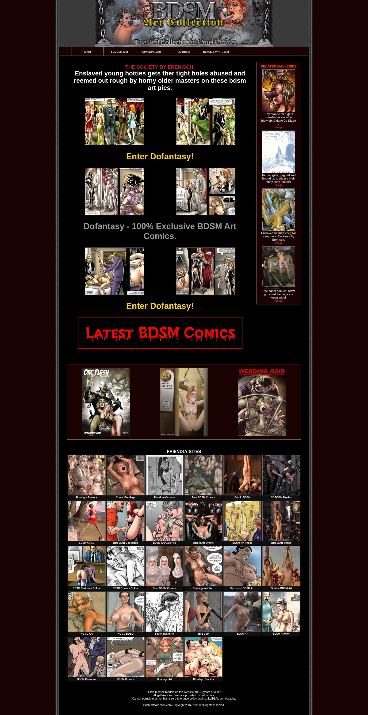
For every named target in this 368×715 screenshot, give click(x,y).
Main (87, 51)
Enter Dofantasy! (160, 156)
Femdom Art (119, 51)
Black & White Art (216, 51)
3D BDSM (184, 51)
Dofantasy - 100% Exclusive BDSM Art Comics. (160, 231)
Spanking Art (151, 51)
